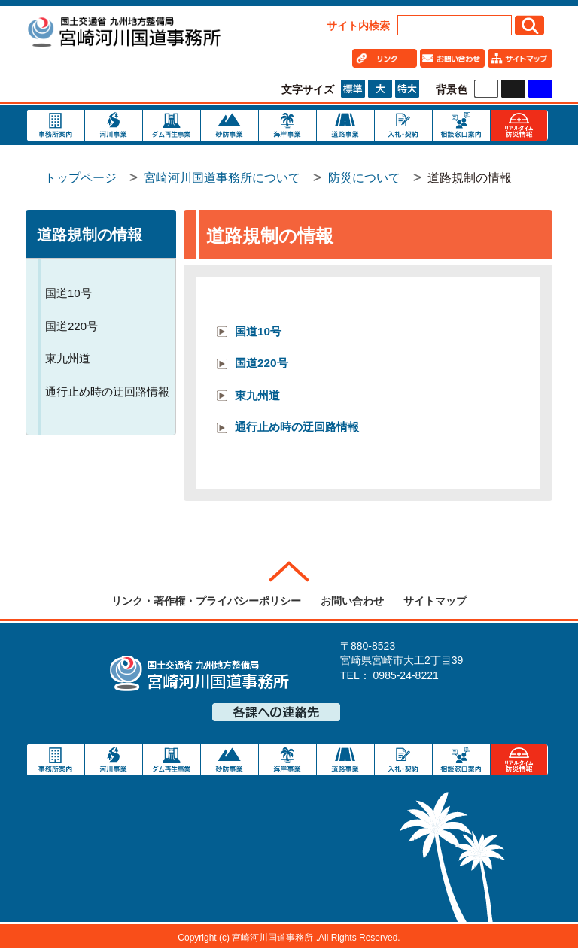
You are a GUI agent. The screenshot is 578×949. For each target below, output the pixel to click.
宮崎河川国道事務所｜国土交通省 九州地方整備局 (123, 34)
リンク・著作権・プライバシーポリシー (206, 601)
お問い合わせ (352, 601)
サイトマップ (435, 601)
